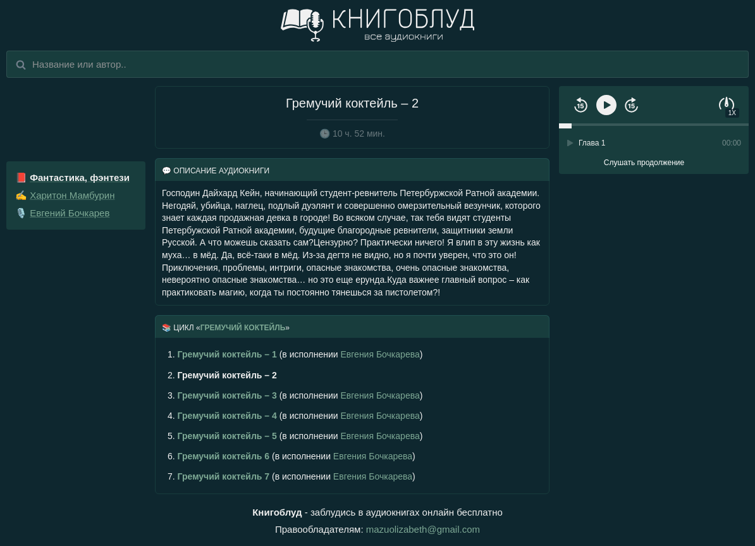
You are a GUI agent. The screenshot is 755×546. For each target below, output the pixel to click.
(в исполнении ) (295, 354)
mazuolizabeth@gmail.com (423, 529)
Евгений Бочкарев (69, 213)
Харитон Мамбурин (72, 195)
